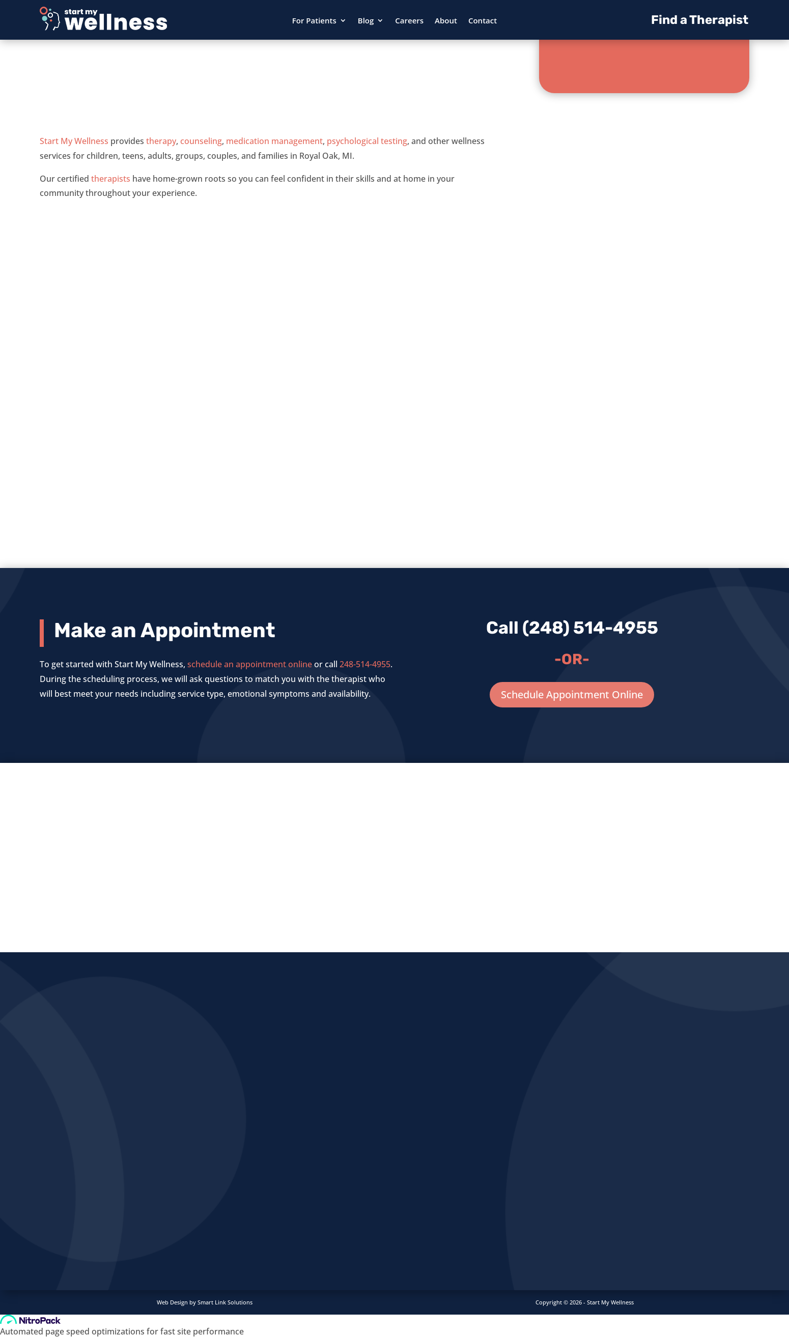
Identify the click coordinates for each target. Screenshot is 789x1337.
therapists (110, 178)
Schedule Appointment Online (572, 694)
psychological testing (367, 141)
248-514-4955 (365, 664)
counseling (201, 141)
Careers (409, 21)
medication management (274, 141)
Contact (482, 21)
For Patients (314, 21)
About (446, 21)
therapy (161, 141)
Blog (366, 21)
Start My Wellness (74, 141)
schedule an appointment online (249, 664)
